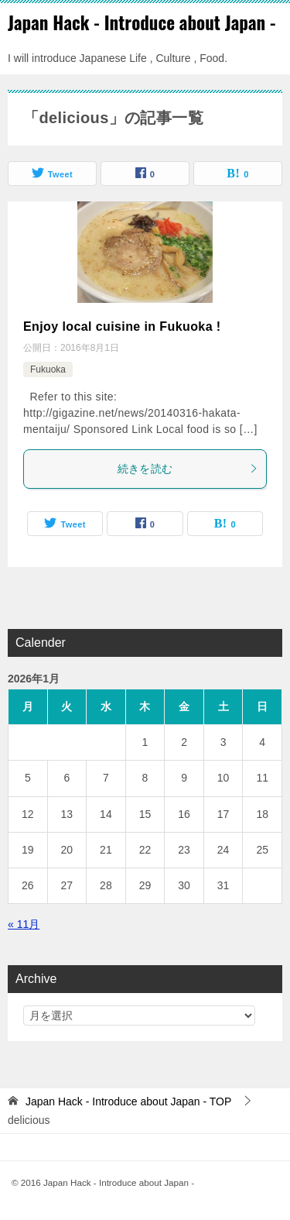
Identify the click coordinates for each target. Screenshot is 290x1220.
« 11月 (23, 924)
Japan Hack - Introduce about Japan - (142, 22)
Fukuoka (48, 369)
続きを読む (188, 468)
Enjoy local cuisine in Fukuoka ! (122, 326)
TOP (128, 1101)
